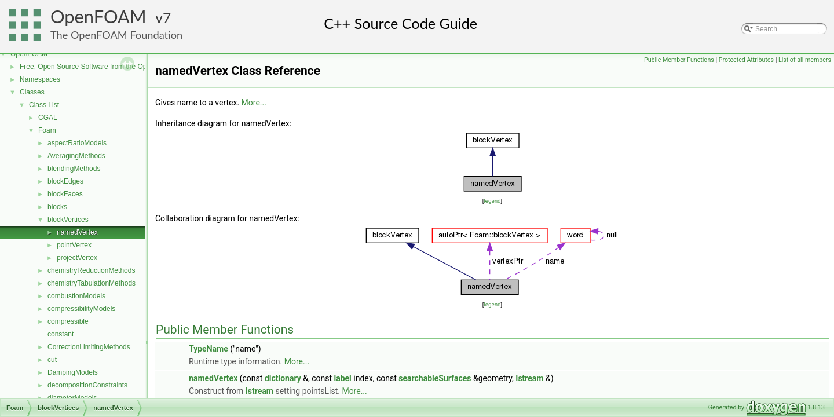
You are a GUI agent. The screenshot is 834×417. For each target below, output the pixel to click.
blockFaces (65, 194)
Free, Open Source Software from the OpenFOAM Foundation (115, 67)
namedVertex (77, 232)
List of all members (804, 60)
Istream (529, 378)
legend (492, 200)
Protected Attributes (746, 60)
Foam (47, 130)
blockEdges (65, 181)
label (342, 378)
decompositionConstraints (87, 385)
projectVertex (77, 258)
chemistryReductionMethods (91, 270)
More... (254, 102)
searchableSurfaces (434, 378)
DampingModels (72, 372)
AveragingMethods (76, 156)
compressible (68, 321)
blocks (57, 207)
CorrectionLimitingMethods (88, 347)
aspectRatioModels (77, 143)
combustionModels (76, 296)
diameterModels (72, 398)
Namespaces (40, 79)
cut (52, 360)
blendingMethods (73, 168)
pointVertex (74, 245)
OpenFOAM (98, 16)
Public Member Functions (679, 60)
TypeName (208, 348)
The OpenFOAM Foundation (116, 34)
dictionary (283, 378)
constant (60, 334)
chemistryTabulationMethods (91, 283)
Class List (44, 105)
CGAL (47, 118)
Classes (32, 92)
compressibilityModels (81, 309)
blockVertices (68, 219)
